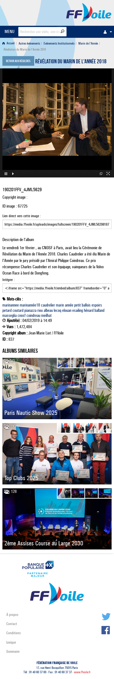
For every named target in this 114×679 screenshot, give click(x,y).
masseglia (9, 315)
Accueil (8, 43)
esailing (77, 310)
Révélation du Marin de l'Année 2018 (71, 62)
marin (60, 305)
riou (40, 310)
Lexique (11, 642)
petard (7, 310)
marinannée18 (30, 305)
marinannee (10, 305)
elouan (66, 310)
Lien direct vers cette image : (57, 221)
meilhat (46, 315)
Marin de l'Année (88, 43)
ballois (86, 305)
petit (77, 305)
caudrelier (48, 305)
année (69, 305)
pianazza (30, 310)
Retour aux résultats (18, 61)
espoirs (97, 305)
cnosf (22, 315)
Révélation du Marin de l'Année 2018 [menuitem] (25, 49)
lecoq (57, 310)
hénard (89, 310)
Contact (11, 623)
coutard (18, 310)
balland (99, 310)
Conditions (13, 633)
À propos (12, 614)
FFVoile (89, 12)
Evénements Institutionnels (59, 43)
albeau (48, 310)
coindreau (33, 315)
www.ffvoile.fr (82, 672)
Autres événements (29, 43)
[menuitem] (106, 31)
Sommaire (13, 651)
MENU (9, 31)
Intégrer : (57, 285)
